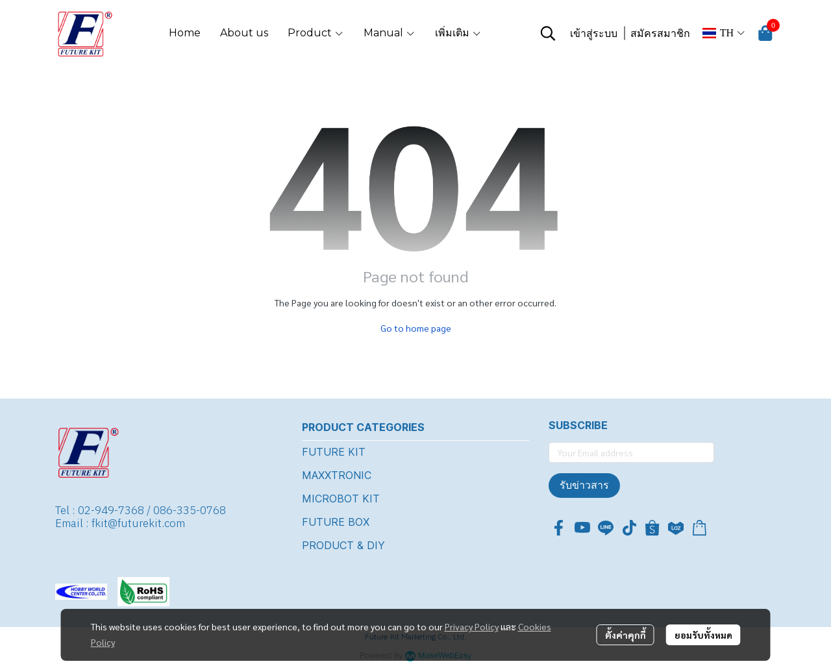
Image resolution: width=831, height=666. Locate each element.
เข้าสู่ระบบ (593, 33)
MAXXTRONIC (336, 475)
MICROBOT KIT (341, 498)
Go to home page (415, 328)
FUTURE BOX (335, 521)
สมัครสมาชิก (660, 33)
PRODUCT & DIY (343, 545)
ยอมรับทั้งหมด (703, 635)
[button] (548, 33)
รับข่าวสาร (584, 485)
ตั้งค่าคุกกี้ (625, 635)
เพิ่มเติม (458, 33)
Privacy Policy (472, 626)
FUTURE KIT (334, 451)
